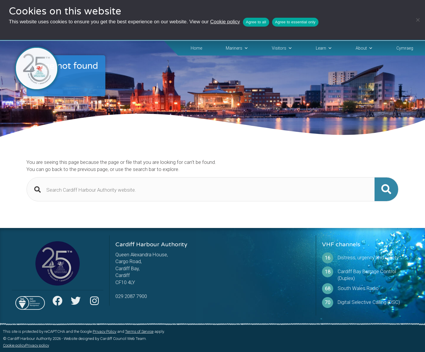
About (364, 48)
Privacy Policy (104, 331)
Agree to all (256, 22)
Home (196, 48)
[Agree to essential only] (418, 20)
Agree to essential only (295, 22)
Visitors (282, 48)
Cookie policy (225, 22)
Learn (324, 48)
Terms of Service (139, 331)
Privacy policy (37, 345)
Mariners (237, 48)
